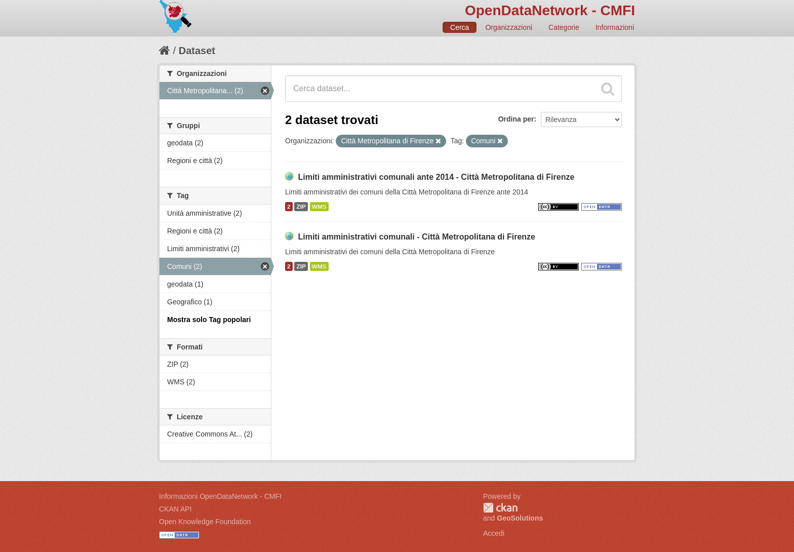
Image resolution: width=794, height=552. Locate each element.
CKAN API (175, 509)
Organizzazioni (508, 27)
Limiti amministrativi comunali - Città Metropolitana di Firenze (416, 236)
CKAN (500, 507)
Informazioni (615, 27)
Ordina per (516, 119)
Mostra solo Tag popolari (209, 320)
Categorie (563, 27)
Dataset (197, 50)
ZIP (300, 206)
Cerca (459, 27)
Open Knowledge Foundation (205, 522)
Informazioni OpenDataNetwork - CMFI (220, 496)
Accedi (493, 533)
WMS (319, 206)
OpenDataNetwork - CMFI (550, 10)
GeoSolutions (520, 518)
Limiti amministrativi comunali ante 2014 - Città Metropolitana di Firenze (436, 177)
